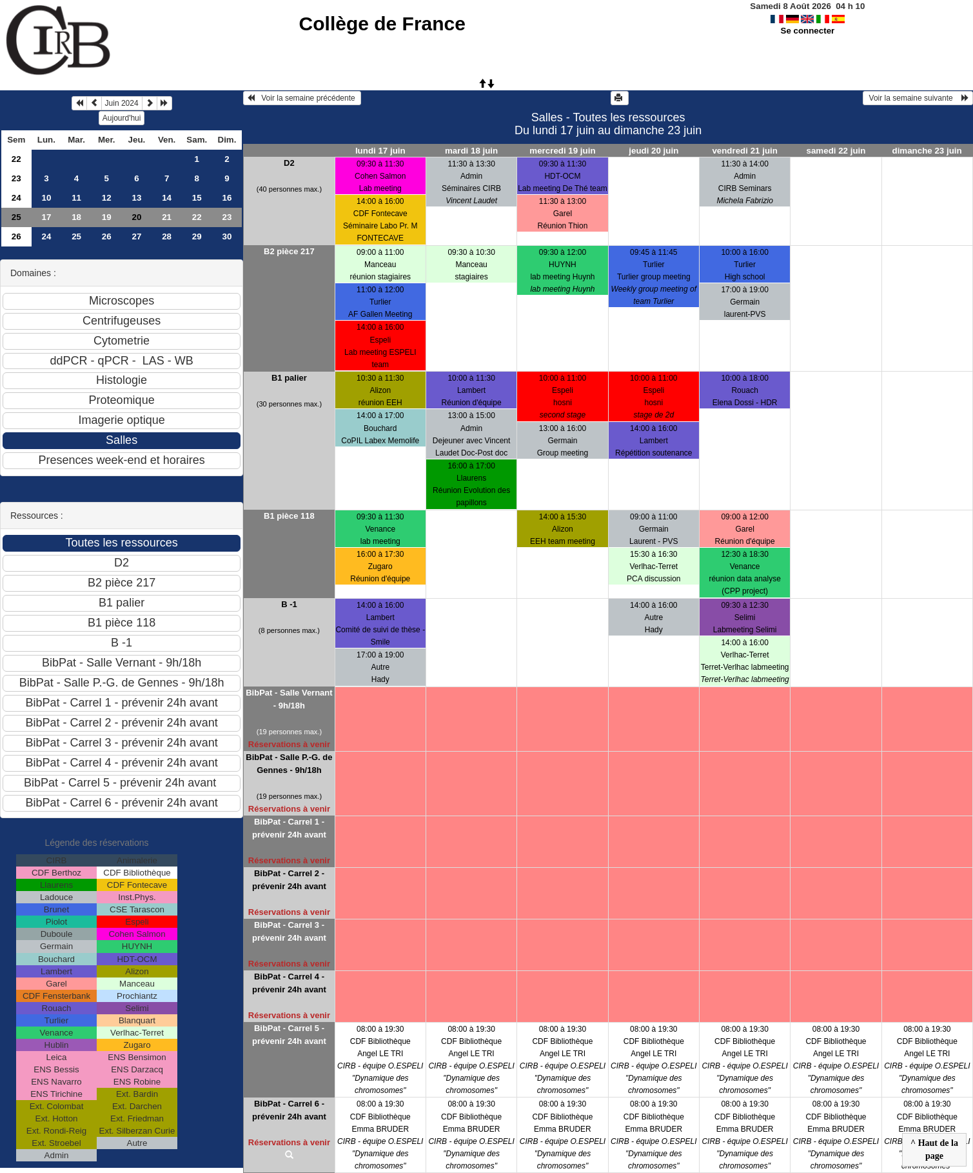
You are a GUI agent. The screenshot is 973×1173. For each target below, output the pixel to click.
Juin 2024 (122, 103)
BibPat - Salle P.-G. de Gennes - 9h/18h (289, 763)
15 (197, 198)
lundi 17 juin (380, 150)
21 (167, 217)
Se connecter (808, 30)
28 (167, 236)
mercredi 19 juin (562, 150)
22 (16, 159)
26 (16, 236)
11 (76, 198)
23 (16, 178)
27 (137, 236)
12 (107, 198)
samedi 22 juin (836, 150)
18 (76, 217)
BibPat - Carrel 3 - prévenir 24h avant (289, 931)
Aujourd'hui (122, 118)
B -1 (289, 604)
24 (16, 198)
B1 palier (289, 378)
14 (167, 198)
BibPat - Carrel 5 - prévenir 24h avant (289, 1034)
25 (16, 217)
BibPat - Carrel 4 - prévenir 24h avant (289, 983)
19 (107, 217)
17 (46, 217)
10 (46, 198)
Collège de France (382, 23)
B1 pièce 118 (289, 516)
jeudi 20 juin (653, 150)
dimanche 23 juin (927, 150)
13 (137, 198)
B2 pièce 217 (289, 251)
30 (227, 236)
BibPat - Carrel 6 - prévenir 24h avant (289, 1110)
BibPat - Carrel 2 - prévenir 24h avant (289, 879)
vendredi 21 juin (744, 150)
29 (197, 236)
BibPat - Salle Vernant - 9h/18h (289, 699)
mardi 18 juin (471, 150)
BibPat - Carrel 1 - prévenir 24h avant (289, 828)
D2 (289, 163)
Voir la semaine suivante (918, 98)
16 (227, 198)
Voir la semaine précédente (302, 98)
